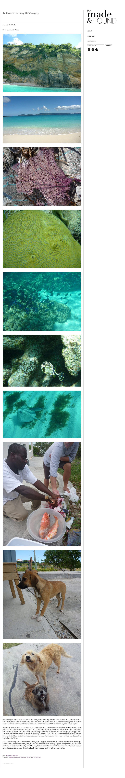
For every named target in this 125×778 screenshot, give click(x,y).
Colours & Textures (20, 757)
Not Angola (9, 25)
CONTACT (91, 36)
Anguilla (8, 755)
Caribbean (14, 755)
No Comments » (36, 757)
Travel (28, 757)
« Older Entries (8, 763)
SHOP (89, 31)
